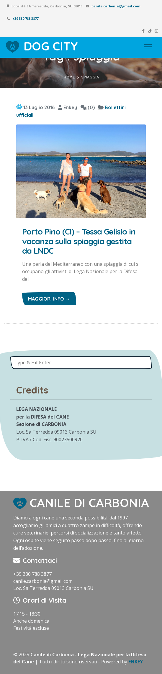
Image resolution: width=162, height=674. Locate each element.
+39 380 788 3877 (25, 18)
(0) (88, 107)
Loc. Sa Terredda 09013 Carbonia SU (53, 588)
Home (69, 77)
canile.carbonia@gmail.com (115, 6)
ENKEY (135, 661)
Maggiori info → (49, 299)
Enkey (67, 107)
